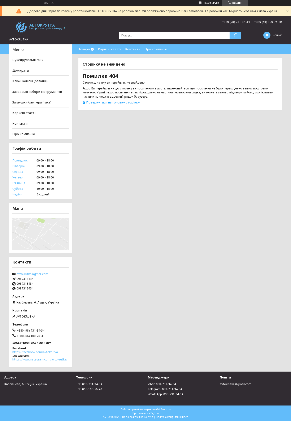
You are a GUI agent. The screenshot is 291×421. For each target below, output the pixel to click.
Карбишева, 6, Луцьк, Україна (25, 384)
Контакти (132, 49)
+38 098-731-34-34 (89, 384)
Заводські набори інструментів (37, 91)
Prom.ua (166, 409)
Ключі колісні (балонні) (30, 81)
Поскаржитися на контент (137, 417)
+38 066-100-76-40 (89, 389)
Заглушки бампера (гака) (31, 102)
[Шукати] (235, 35)
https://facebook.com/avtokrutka (35, 352)
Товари (84, 49)
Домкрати (20, 70)
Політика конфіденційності (172, 417)
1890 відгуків (212, 3)
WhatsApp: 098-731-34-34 (165, 394)
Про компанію (155, 49)
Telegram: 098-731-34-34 (165, 389)
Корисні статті (109, 49)
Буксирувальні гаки (27, 60)
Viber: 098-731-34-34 (162, 384)
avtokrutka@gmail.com (32, 274)
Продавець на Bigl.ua (146, 413)
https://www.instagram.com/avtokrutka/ (39, 359)
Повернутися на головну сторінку (113, 102)
